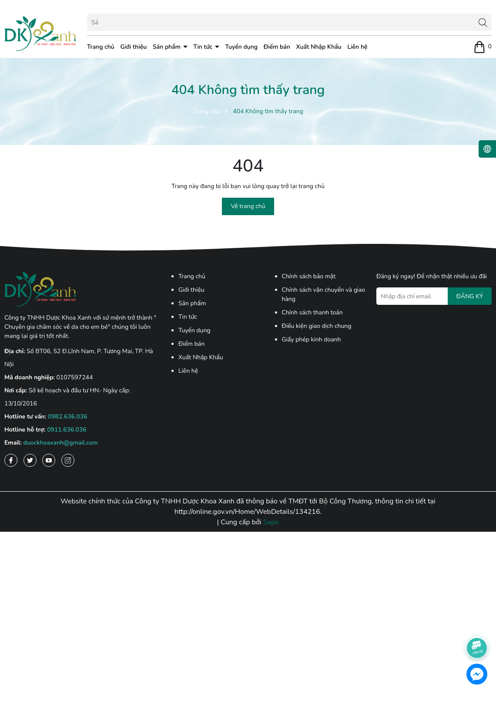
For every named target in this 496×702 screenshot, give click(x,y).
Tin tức (203, 47)
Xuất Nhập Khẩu (319, 47)
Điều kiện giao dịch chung (317, 326)
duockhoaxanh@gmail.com (60, 443)
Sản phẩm (167, 47)
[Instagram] (67, 460)
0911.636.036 (67, 429)
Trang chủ (100, 47)
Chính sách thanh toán (312, 312)
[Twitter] (30, 460)
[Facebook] (10, 460)
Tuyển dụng (241, 47)
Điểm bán (277, 47)
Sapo (271, 522)
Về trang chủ (248, 206)
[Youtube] (48, 460)
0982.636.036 (67, 416)
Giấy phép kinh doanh (311, 339)
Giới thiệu (133, 47)
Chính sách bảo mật (309, 276)
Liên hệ (357, 47)
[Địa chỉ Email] (434, 296)
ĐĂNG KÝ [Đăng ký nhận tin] (469, 296)
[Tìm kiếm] (483, 22)
